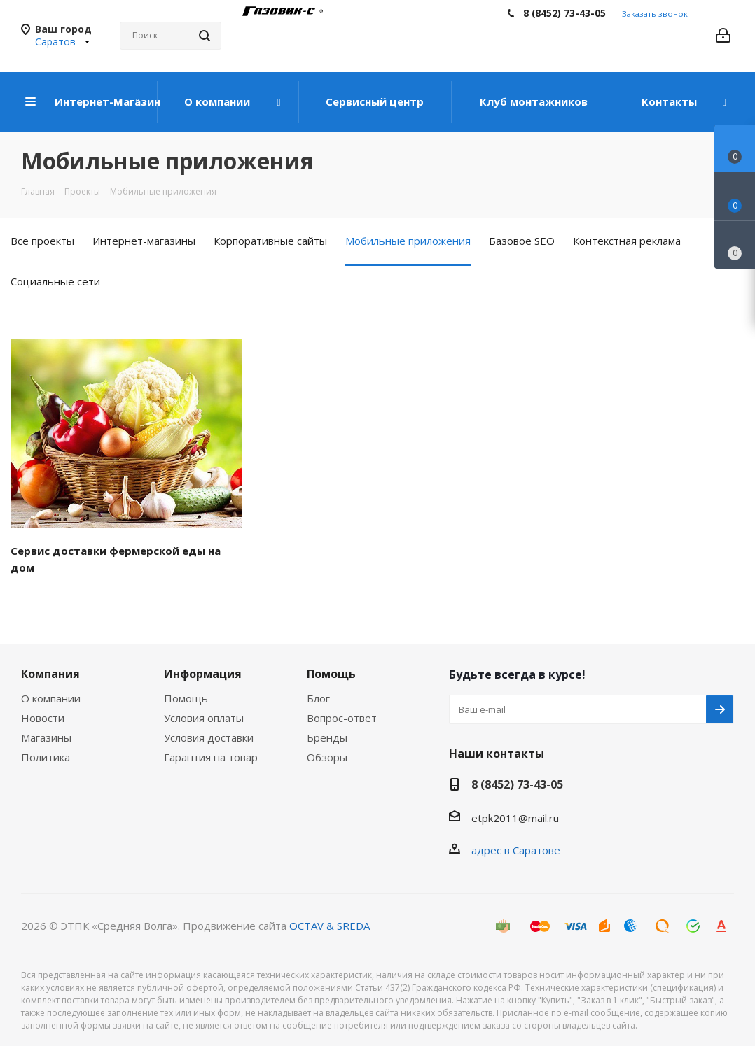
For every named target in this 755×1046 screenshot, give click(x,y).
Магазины (46, 737)
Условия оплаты (204, 718)
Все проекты (42, 241)
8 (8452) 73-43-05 (564, 13)
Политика (45, 757)
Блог (318, 698)
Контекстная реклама (627, 241)
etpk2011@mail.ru (515, 818)
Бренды (327, 737)
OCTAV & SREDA (329, 926)
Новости (42, 718)
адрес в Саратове (515, 850)
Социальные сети (55, 281)
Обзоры (327, 757)
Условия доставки (209, 737)
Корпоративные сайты (270, 241)
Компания (50, 673)
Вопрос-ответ (342, 718)
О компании (51, 698)
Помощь (186, 698)
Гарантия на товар (211, 757)
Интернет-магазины (143, 241)
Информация (203, 673)
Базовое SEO (522, 241)
